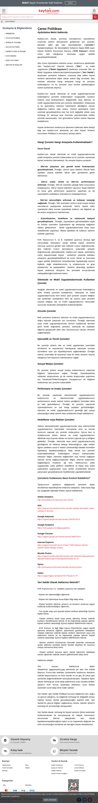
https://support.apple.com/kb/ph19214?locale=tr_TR (58, 576)
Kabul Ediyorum (50, 800)
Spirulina (28, 785)
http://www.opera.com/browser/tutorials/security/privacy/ (60, 567)
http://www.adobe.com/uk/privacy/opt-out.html (55, 500)
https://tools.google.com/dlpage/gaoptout (54, 528)
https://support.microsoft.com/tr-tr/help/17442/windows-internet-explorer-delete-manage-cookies (63, 546)
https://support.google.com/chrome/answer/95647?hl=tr (59, 537)
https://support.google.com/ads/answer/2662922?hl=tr (59, 519)
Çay (4, 785)
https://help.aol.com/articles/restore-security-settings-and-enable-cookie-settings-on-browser (66, 509)
